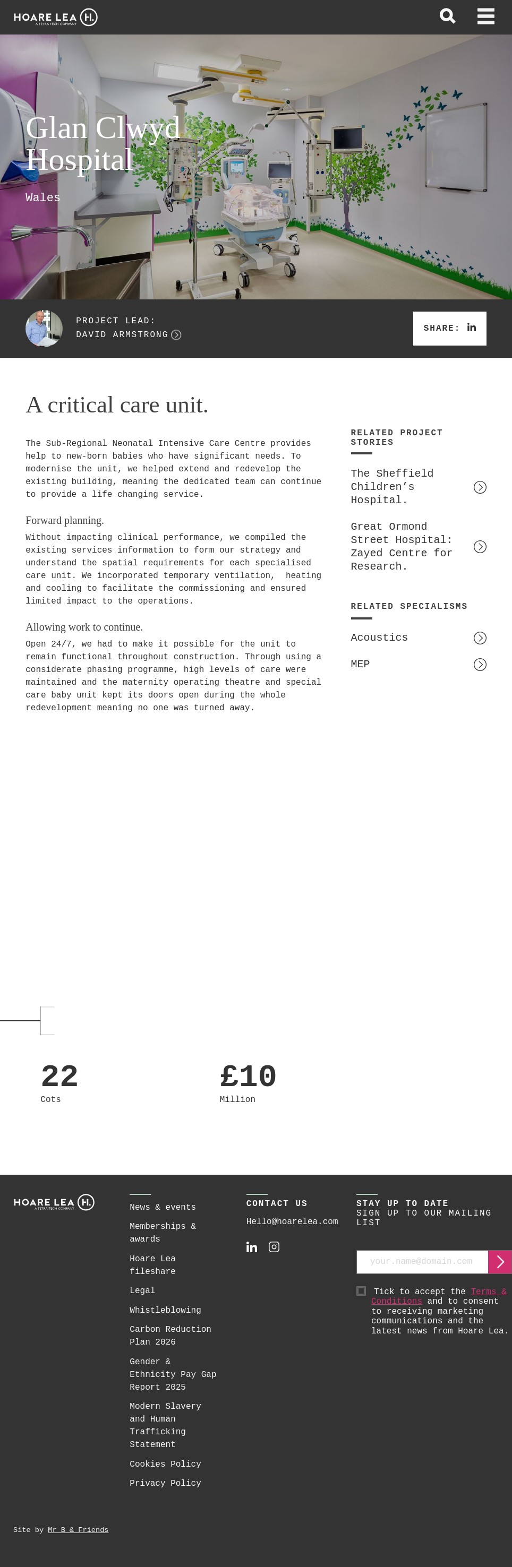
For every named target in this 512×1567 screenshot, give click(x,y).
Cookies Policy (165, 1464)
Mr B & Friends (78, 1530)
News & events (163, 1207)
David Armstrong (122, 335)
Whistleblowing (165, 1310)
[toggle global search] (448, 17)
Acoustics (379, 638)
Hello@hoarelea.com (292, 1222)
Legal (142, 1291)
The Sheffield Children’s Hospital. (392, 487)
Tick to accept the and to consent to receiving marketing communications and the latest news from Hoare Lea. (441, 1312)
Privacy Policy (165, 1483)
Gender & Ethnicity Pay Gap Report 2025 (173, 1374)
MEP (360, 664)
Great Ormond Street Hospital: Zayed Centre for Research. (402, 547)
